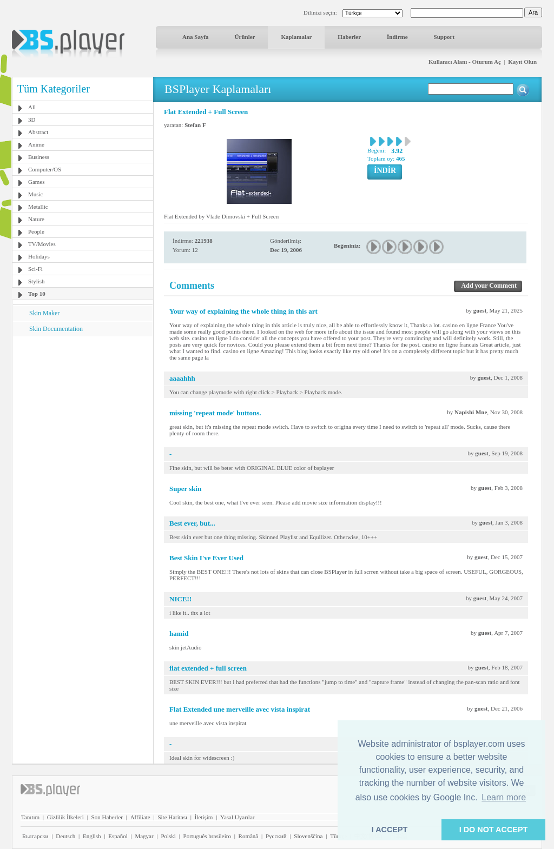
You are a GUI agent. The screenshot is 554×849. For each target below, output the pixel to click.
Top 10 (36, 293)
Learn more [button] (504, 797)
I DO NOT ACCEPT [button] (493, 829)
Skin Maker (44, 313)
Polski (168, 836)
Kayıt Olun (522, 61)
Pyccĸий (276, 836)
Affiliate (140, 817)
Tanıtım (30, 817)
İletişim (204, 817)
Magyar (144, 836)
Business (38, 157)
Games (36, 181)
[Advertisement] (82, 404)
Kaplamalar (296, 37)
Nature (36, 219)
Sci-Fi (35, 269)
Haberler (349, 37)
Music (35, 194)
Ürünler (245, 37)
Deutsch (65, 836)
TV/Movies (42, 244)
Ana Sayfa (195, 37)
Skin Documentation (56, 329)
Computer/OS (44, 169)
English (92, 836)
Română (249, 836)
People (36, 231)
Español (117, 836)
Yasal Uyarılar (237, 817)
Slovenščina (308, 836)
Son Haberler (107, 817)
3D (31, 119)
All (32, 107)
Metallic (38, 206)
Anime (36, 144)
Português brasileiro (207, 836)
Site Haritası (172, 817)
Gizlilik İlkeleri (65, 817)
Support (444, 37)
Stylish (36, 281)
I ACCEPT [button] (390, 829)
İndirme (397, 37)
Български (35, 836)
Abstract (38, 132)
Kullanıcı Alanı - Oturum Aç (464, 61)
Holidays (39, 256)
